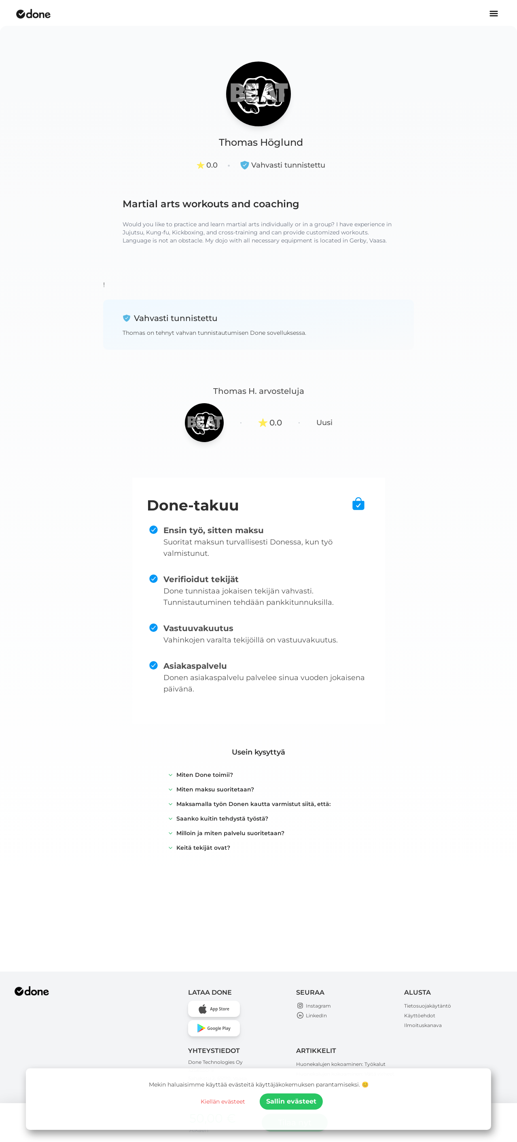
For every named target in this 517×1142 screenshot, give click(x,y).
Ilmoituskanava (423, 1025)
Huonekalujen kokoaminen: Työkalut (341, 1064)
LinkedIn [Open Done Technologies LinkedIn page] (311, 1015)
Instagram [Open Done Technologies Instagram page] (313, 1006)
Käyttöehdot (419, 1015)
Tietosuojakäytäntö (427, 1006)
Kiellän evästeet (223, 1101)
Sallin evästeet (291, 1101)
